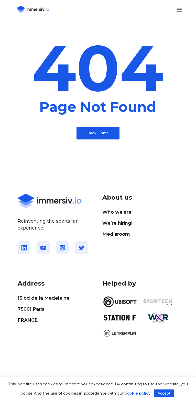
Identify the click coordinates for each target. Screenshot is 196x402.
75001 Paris (31, 309)
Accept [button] (164, 393)
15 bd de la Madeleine (44, 298)
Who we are (117, 212)
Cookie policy (29, 375)
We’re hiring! (117, 223)
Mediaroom (116, 234)
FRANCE (28, 320)
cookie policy (138, 393)
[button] (179, 9)
